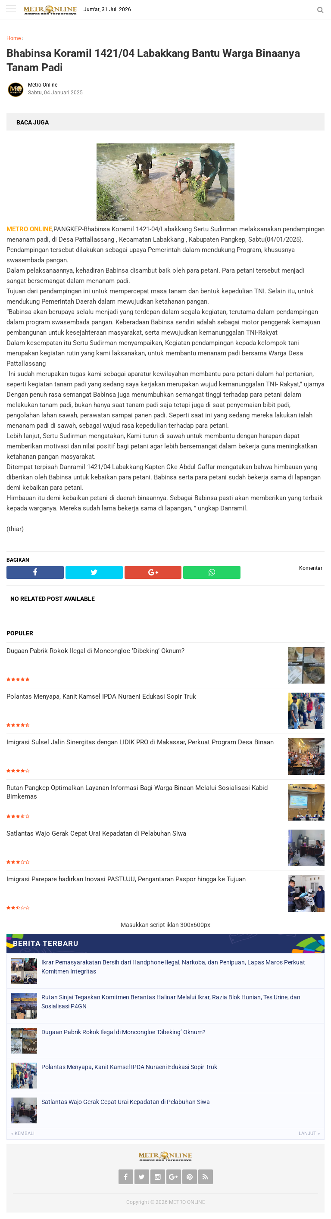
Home (13, 38)
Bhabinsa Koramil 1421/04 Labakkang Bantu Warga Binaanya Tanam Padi (153, 60)
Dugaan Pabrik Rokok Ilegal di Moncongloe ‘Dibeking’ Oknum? (95, 651)
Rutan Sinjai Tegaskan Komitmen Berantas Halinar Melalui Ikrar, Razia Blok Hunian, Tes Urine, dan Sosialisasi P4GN (170, 1002)
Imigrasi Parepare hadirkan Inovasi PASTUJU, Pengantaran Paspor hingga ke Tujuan (126, 879)
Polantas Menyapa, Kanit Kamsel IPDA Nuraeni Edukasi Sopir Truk (101, 696)
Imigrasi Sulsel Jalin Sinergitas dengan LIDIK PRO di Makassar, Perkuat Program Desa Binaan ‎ (140, 742)
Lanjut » (309, 1133)
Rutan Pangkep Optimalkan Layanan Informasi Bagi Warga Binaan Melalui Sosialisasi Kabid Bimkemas (137, 792)
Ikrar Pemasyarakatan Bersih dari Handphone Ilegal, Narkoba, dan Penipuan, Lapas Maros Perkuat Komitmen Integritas (173, 967)
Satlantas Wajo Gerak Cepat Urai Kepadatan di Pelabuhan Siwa (96, 833)
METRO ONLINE (187, 1202)
